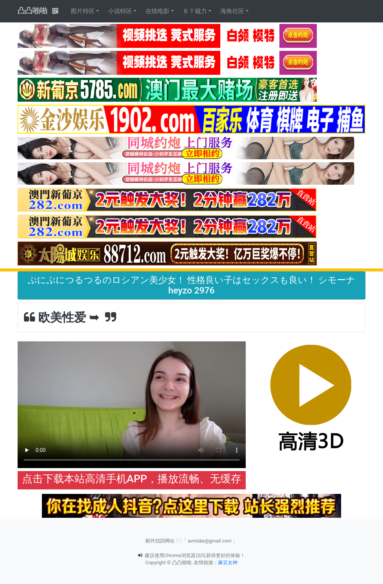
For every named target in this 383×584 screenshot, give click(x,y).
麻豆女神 (228, 562)
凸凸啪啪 (33, 10)
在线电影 (157, 11)
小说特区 (120, 11)
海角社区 (232, 11)
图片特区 (83, 11)
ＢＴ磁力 (195, 11)
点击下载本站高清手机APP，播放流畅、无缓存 (131, 479)
